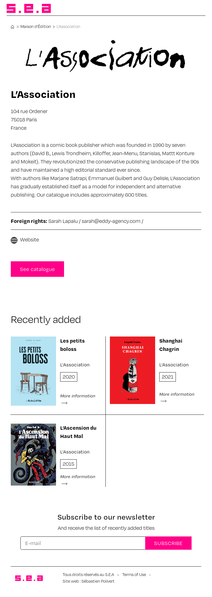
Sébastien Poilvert (98, 581)
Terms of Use (134, 574)
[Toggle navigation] (196, 8)
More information (77, 399)
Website (29, 239)
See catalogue (37, 268)
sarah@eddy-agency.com (111, 220)
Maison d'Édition (35, 26)
